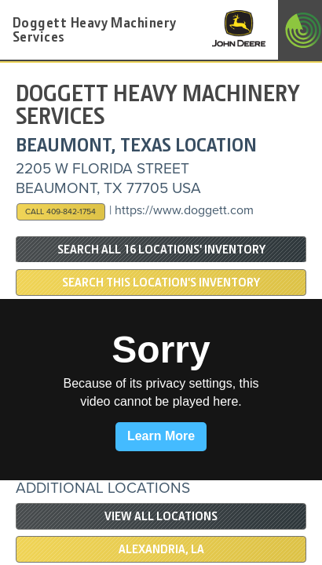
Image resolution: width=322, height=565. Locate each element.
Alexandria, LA (161, 549)
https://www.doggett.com (184, 210)
